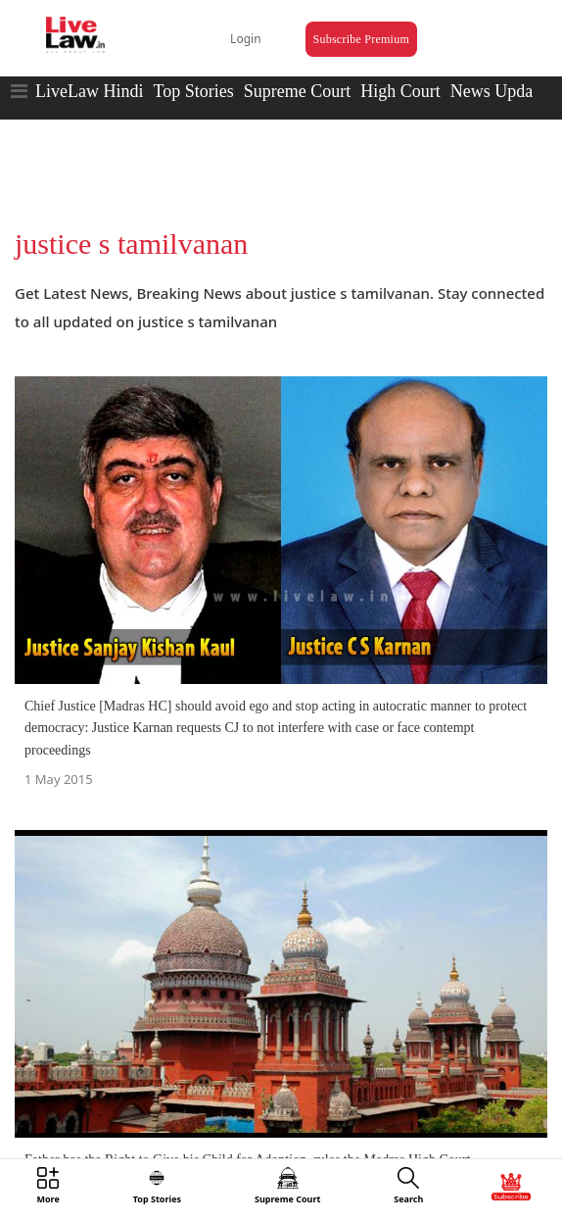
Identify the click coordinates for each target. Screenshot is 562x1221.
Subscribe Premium (361, 39)
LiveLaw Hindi (89, 91)
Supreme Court (297, 91)
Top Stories (193, 91)
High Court (400, 91)
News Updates (501, 91)
